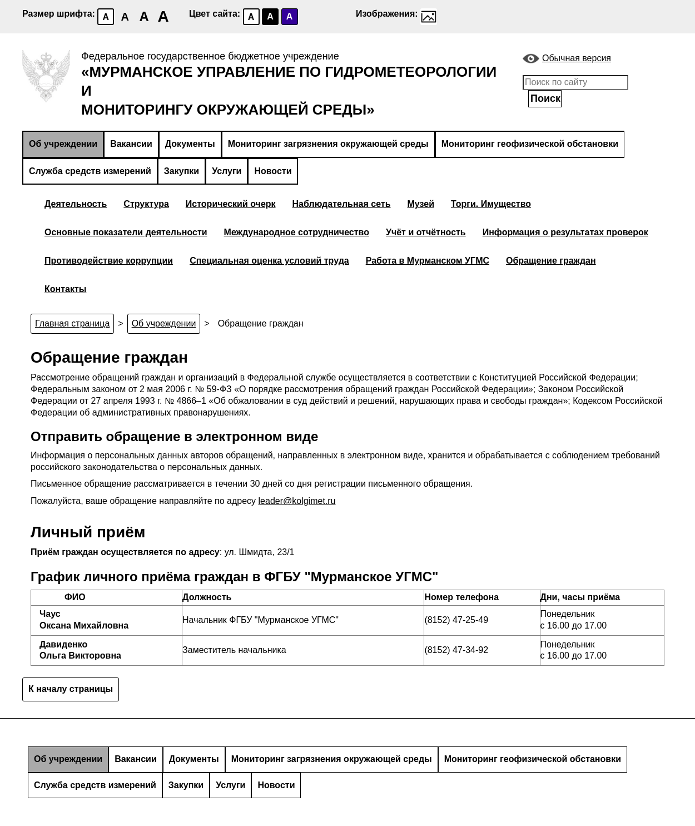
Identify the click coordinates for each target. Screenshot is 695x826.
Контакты (65, 289)
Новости (272, 171)
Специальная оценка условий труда (269, 260)
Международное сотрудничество (296, 232)
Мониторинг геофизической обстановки (529, 144)
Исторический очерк (231, 204)
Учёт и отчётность (426, 232)
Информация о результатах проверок (565, 232)
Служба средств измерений (90, 171)
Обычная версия (576, 58)
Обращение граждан (551, 260)
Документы (190, 144)
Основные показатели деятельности (125, 232)
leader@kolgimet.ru (297, 501)
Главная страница (72, 323)
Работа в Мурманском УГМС (427, 260)
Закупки (181, 171)
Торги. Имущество (491, 204)
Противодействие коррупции (108, 260)
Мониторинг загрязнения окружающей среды (328, 144)
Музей (421, 204)
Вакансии (131, 144)
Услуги (226, 171)
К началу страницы (70, 689)
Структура (145, 204)
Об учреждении (63, 144)
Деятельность (75, 204)
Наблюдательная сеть (341, 204)
